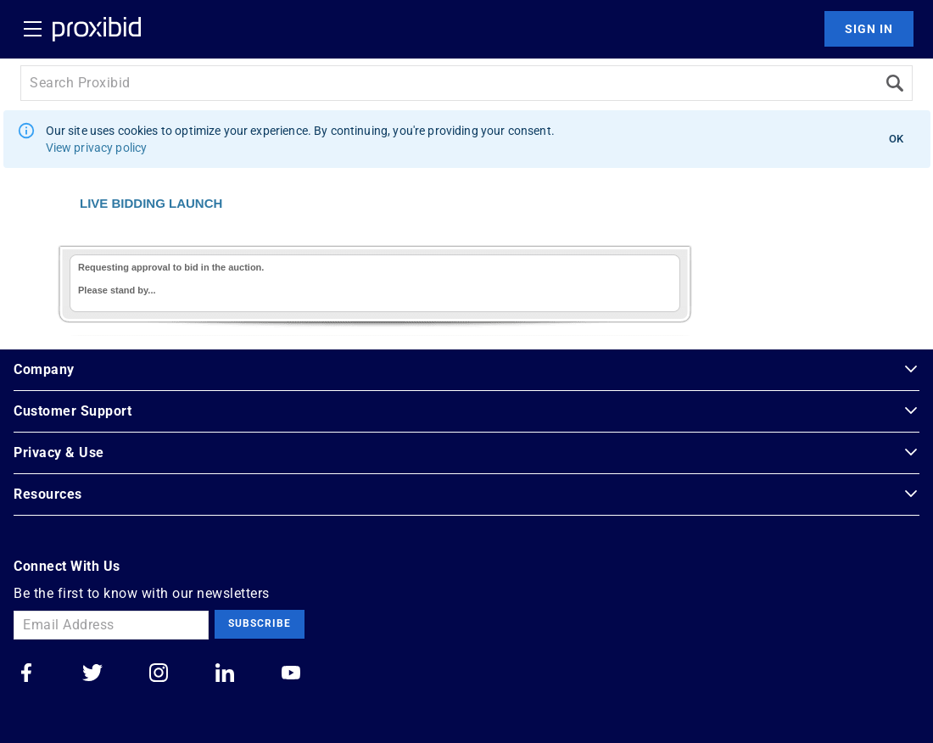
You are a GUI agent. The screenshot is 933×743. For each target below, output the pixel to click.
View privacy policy (97, 147)
